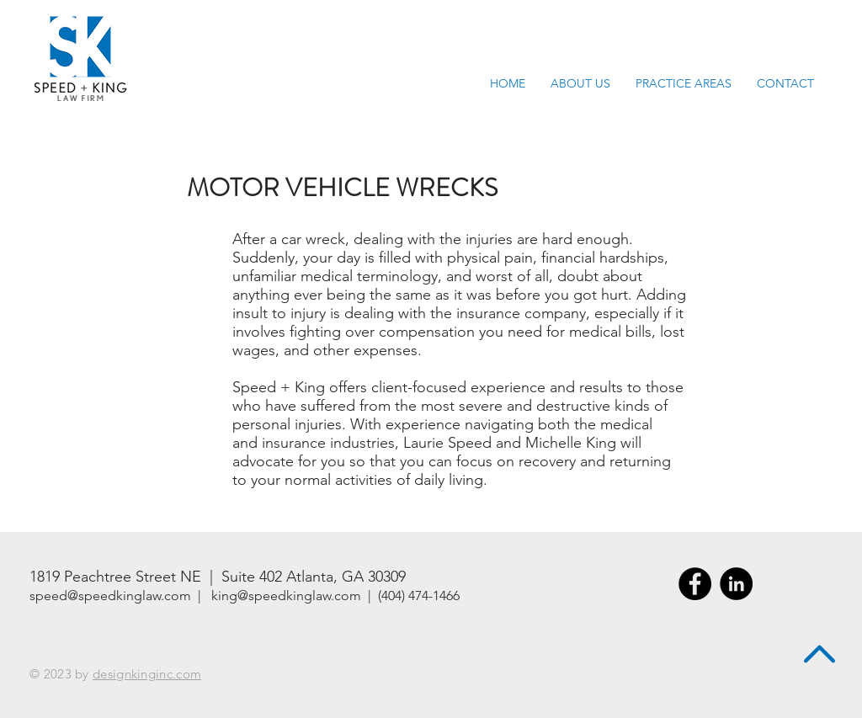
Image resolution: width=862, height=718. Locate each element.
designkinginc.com (147, 674)
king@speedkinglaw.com (286, 596)
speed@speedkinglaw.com (110, 596)
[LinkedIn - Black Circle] (736, 583)
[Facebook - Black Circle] (694, 583)
